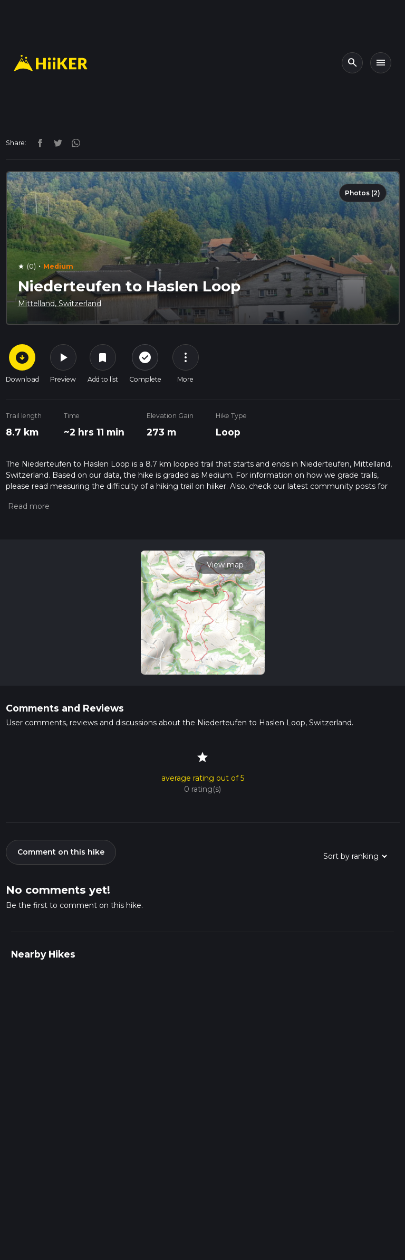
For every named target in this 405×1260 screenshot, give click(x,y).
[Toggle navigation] (380, 62)
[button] (28, 506)
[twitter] (55, 142)
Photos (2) (362, 193)
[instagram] (72, 142)
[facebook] (37, 142)
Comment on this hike (60, 852)
